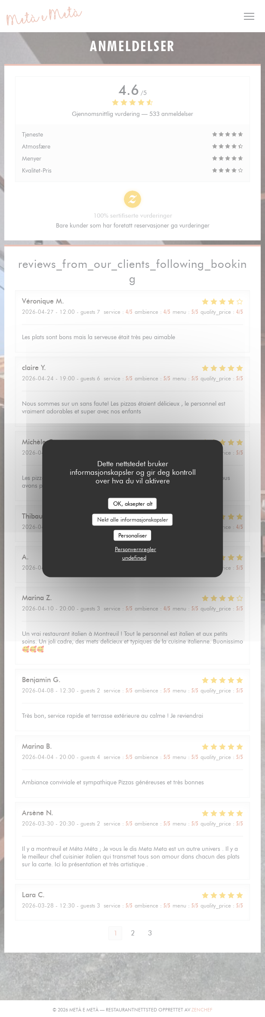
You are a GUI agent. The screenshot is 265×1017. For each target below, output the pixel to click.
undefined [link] (134, 557)
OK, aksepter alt (132, 503)
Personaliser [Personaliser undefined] (132, 534)
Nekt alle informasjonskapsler (132, 519)
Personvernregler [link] (135, 549)
